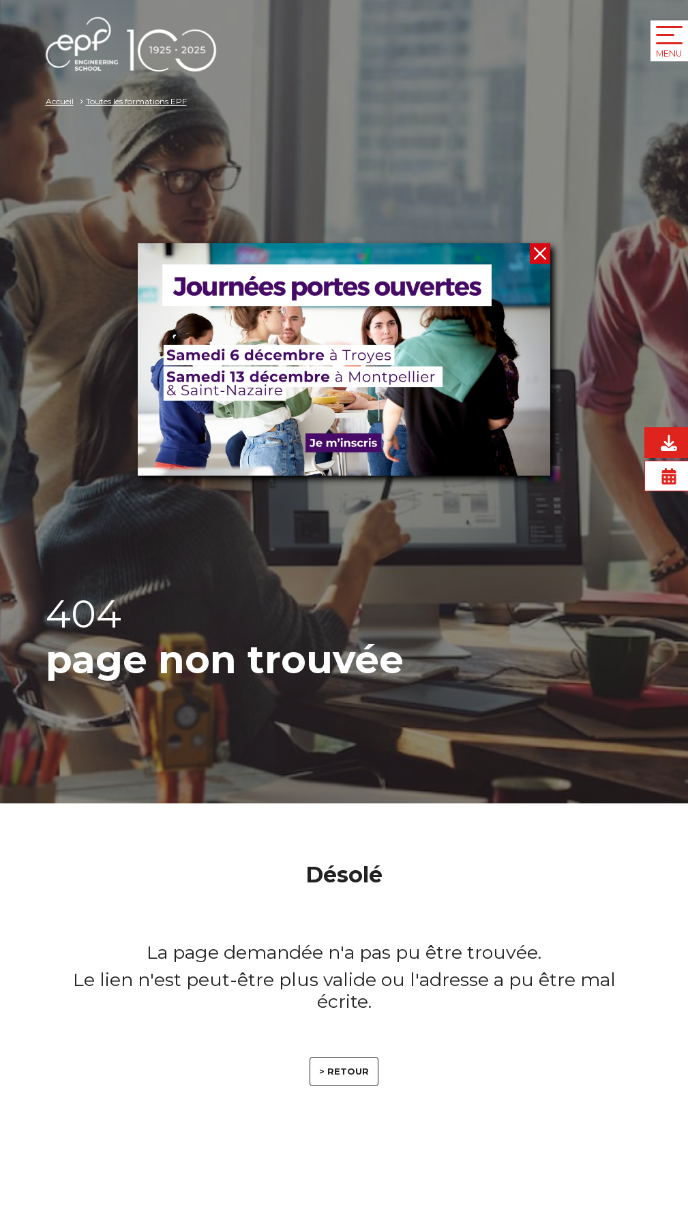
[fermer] (540, 253)
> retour (344, 1071)
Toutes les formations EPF (136, 101)
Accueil (60, 101)
